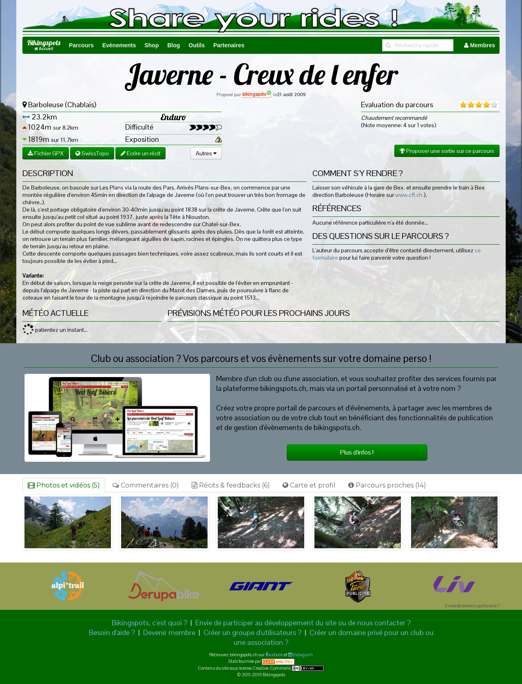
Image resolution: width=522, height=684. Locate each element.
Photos (64, 485)
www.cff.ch (408, 195)
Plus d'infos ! (357, 452)
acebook (275, 655)
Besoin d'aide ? (112, 632)
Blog (173, 45)
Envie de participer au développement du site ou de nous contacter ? (303, 622)
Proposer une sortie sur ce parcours (447, 150)
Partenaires (228, 45)
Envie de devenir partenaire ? (472, 606)
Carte (309, 485)
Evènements (119, 45)
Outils (196, 45)
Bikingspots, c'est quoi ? (149, 622)
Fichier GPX (46, 153)
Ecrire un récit (140, 153)
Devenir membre (169, 632)
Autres (206, 153)
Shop (151, 45)
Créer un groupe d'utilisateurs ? (252, 632)
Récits (231, 485)
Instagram (302, 655)
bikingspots (256, 94)
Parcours (81, 45)
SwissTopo (92, 153)
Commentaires (146, 485)
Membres (479, 45)
